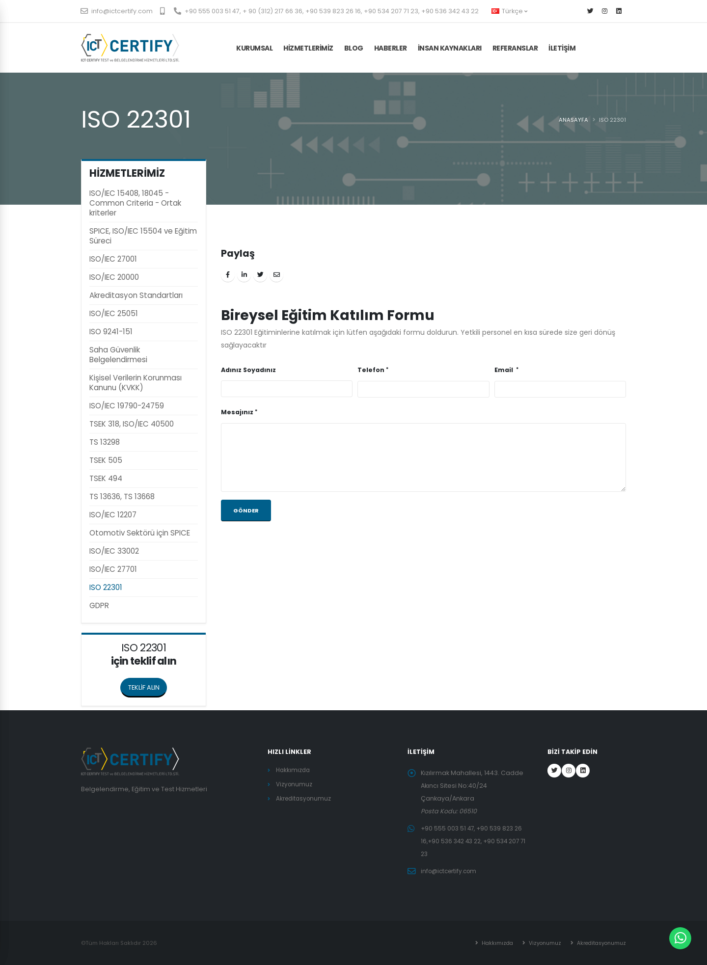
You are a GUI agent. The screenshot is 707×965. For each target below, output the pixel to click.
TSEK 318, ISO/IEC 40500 (131, 424)
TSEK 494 (105, 478)
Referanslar (515, 48)
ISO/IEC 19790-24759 (126, 406)
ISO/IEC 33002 (114, 551)
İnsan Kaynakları (450, 48)
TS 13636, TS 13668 (122, 496)
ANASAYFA (573, 120)
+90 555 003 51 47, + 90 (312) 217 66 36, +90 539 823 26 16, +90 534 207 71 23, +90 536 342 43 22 (326, 11)
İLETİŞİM (561, 48)
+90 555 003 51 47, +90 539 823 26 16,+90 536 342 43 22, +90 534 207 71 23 (474, 841)
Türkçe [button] (509, 11)
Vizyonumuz (295, 784)
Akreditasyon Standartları (136, 295)
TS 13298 (104, 442)
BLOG (353, 48)
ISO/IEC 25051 (113, 313)
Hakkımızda (294, 770)
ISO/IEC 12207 (112, 514)
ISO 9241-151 (111, 331)
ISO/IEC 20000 (114, 277)
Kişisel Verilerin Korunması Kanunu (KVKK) (135, 383)
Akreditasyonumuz (305, 798)
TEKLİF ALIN (147, 685)
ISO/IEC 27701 (113, 569)
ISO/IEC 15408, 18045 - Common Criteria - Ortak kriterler (135, 203)
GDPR (99, 605)
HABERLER (390, 48)
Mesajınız (237, 412)
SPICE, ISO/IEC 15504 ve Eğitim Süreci (143, 236)
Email (504, 370)
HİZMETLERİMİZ (308, 48)
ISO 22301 (105, 587)
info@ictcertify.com (117, 11)
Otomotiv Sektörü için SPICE (139, 533)
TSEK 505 (105, 460)
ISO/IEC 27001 (113, 259)
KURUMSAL (254, 48)
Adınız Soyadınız (248, 370)
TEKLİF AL (603, 48)
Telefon (370, 370)
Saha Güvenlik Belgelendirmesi (118, 355)
